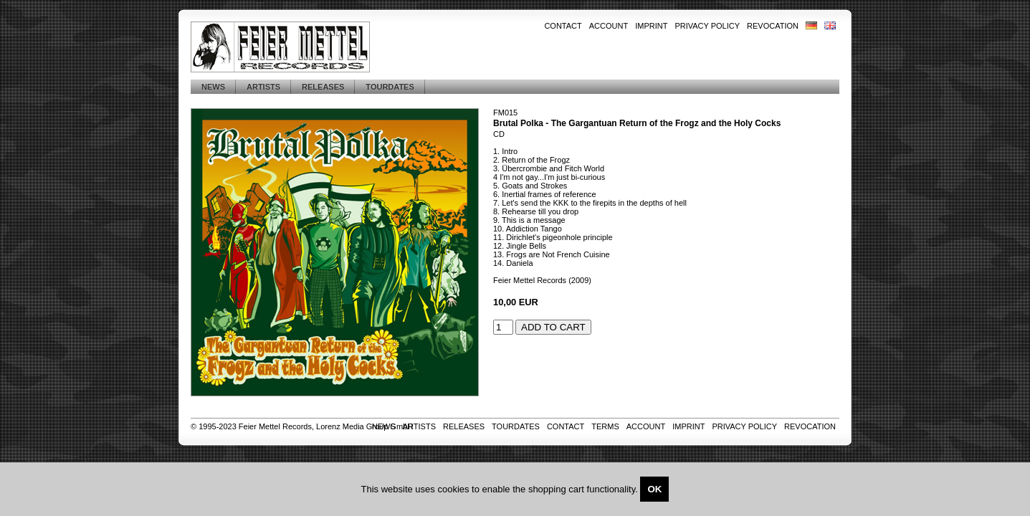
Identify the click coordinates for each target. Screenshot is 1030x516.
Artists (263, 86)
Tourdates (390, 86)
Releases (323, 86)
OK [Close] (654, 489)
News (213, 86)
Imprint (651, 26)
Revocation (772, 26)
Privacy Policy (707, 26)
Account (608, 26)
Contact (562, 26)
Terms (605, 426)
